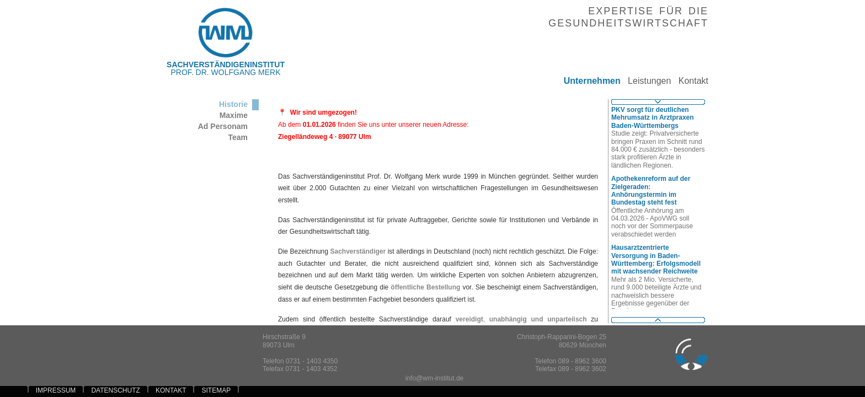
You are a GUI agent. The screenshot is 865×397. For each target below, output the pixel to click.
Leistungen (646, 80)
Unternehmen (588, 80)
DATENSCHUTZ (115, 390)
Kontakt (689, 80)
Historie (233, 104)
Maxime (234, 115)
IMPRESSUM (56, 390)
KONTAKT (171, 390)
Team (238, 137)
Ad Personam (223, 126)
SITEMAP (216, 390)
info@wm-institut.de (434, 378)
